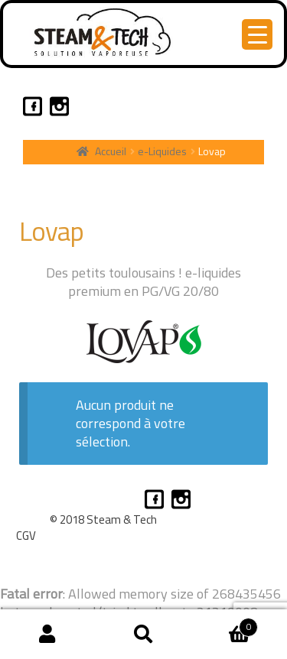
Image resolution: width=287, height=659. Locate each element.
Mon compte (48, 634)
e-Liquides (162, 151)
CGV (26, 535)
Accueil (110, 151)
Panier (224, 623)
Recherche (143, 634)
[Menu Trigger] (257, 34)
